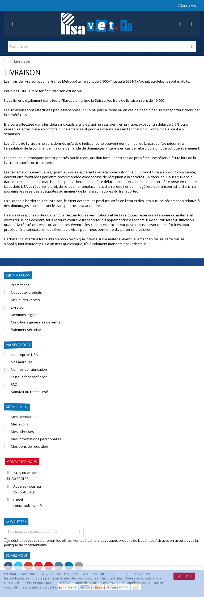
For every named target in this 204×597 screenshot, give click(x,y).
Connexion (187, 5)
